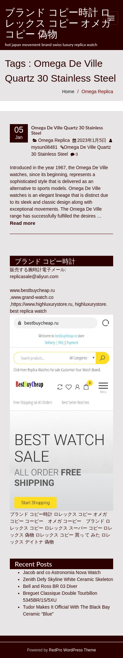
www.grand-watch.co (32, 297)
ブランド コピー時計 (31, 514)
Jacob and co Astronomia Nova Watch (62, 572)
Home (68, 91)
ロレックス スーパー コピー (73, 528)
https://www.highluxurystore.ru (41, 304)
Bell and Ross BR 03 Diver (50, 586)
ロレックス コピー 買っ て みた (67, 535)
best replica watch (28, 311)
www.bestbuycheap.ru (32, 290)
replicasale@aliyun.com (34, 276)
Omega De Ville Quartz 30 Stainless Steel (67, 130)
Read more (22, 223)
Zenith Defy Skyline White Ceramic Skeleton (68, 579)
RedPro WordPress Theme (72, 650)
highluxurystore (90, 304)
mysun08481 (44, 147)
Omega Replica (97, 91)
